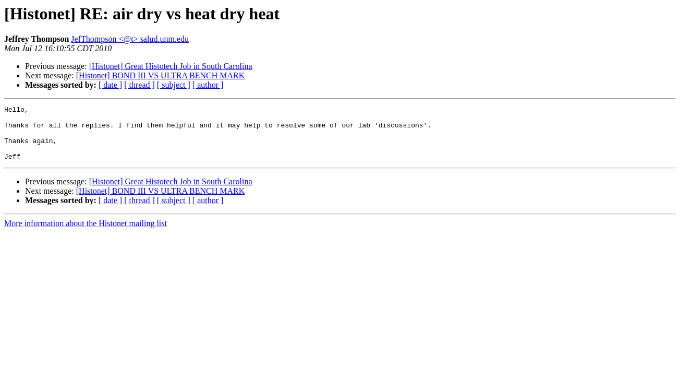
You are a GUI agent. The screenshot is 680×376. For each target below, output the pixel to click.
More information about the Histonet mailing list (85, 234)
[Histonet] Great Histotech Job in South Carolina (170, 66)
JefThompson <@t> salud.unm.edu (130, 38)
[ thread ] (139, 84)
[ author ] (208, 84)
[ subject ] (173, 84)
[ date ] (110, 84)
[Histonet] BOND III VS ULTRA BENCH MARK (160, 75)
